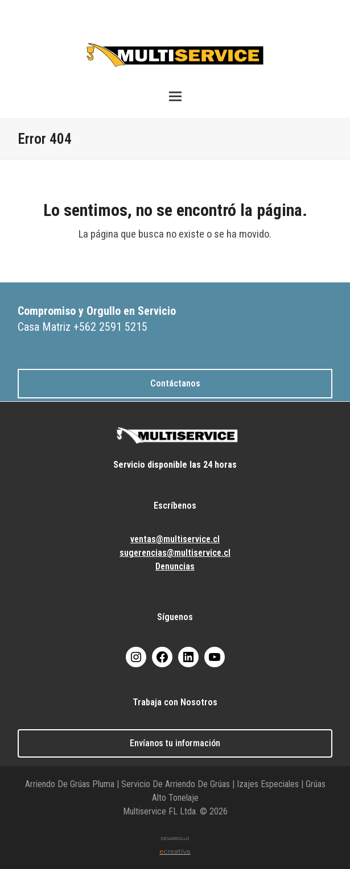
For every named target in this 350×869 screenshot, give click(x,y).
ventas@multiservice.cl (175, 539)
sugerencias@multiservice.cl (175, 552)
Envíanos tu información (175, 743)
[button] (175, 96)
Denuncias (175, 566)
